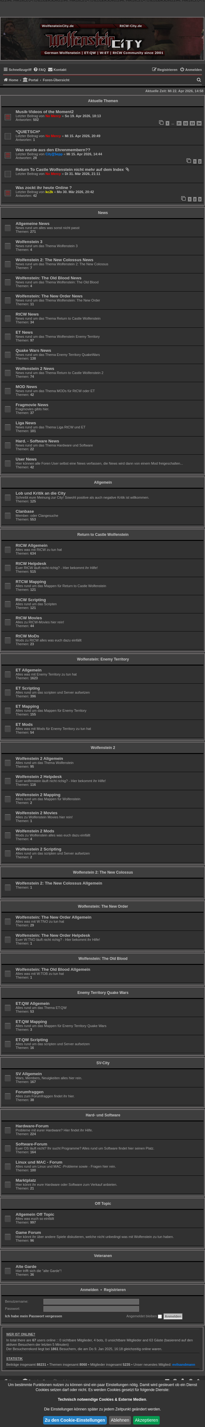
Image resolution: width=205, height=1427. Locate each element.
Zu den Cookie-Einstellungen (75, 1420)
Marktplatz (26, 1180)
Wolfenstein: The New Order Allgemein (54, 917)
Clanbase (25, 511)
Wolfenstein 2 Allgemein (39, 758)
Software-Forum (31, 1144)
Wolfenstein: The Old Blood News (49, 278)
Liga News (26, 423)
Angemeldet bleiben (144, 1316)
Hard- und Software (103, 1115)
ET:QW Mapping (31, 1021)
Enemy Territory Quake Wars (103, 992)
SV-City (102, 1063)
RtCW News (27, 314)
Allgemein (103, 482)
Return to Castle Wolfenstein (103, 534)
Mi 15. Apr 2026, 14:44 (84, 154)
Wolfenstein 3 (29, 241)
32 (185, 123)
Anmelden (89, 1290)
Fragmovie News (32, 404)
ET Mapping (27, 706)
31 (179, 123)
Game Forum (28, 1232)
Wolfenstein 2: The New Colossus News (54, 259)
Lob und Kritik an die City (41, 493)
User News (26, 459)
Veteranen (103, 1256)
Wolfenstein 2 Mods (35, 831)
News (103, 213)
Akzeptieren (146, 1420)
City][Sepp (53, 154)
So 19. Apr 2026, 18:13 (83, 116)
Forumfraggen (29, 1092)
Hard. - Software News (37, 441)
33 (192, 123)
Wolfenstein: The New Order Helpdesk (53, 935)
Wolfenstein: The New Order (103, 906)
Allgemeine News (32, 223)
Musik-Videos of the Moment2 (45, 111)
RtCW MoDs (27, 636)
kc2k (49, 192)
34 (199, 123)
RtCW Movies (29, 618)
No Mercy (53, 116)
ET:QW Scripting (32, 1039)
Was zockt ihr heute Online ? (44, 187)
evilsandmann (183, 1364)
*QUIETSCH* (28, 131)
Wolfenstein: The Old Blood (103, 958)
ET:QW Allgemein (33, 1003)
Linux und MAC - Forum (39, 1162)
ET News (24, 332)
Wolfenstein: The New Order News (49, 296)
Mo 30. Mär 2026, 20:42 (75, 192)
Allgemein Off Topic (35, 1214)
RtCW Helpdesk (31, 563)
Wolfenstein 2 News (35, 368)
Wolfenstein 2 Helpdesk (39, 776)
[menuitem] (39, 70)
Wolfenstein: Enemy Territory (103, 659)
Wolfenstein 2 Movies (37, 813)
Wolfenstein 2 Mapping (38, 794)
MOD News (26, 386)
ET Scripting (28, 688)
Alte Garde (26, 1266)
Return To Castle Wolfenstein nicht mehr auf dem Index (70, 169)
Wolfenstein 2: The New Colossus (103, 872)
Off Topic (103, 1203)
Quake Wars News (33, 350)
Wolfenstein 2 (103, 748)
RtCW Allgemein (32, 545)
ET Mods (24, 724)
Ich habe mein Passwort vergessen (33, 1316)
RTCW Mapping (31, 581)
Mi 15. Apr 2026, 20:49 (82, 136)
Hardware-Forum (32, 1126)
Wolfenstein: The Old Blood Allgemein (53, 969)
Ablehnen (120, 1420)
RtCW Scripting (31, 599)
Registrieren (115, 1290)
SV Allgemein (29, 1073)
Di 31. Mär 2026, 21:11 (82, 174)
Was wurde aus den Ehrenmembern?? (53, 149)
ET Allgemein (29, 670)
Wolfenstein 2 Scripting (38, 849)
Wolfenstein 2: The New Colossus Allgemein (59, 883)
